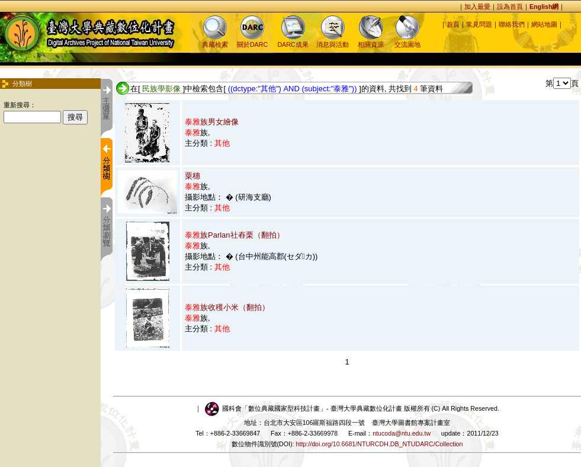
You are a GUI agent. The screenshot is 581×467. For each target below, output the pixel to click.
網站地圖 (544, 24)
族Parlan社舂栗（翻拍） (234, 235)
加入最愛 (477, 6)
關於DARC (252, 40)
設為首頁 (510, 6)
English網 (543, 6)
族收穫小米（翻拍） (227, 307)
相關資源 (371, 40)
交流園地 (407, 40)
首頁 (453, 24)
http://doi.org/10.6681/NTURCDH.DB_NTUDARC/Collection (379, 443)
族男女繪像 (212, 121)
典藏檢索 (215, 40)
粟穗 (192, 175)
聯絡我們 (512, 24)
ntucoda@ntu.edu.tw (402, 433)
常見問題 (479, 24)
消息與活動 (332, 40)
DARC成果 (292, 40)
